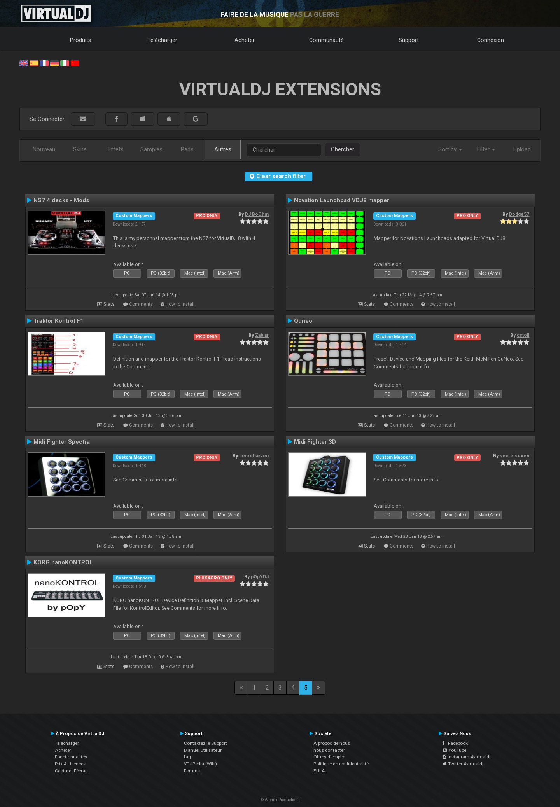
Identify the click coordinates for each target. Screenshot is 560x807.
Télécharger (162, 40)
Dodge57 (519, 214)
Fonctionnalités (71, 757)
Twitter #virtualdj (463, 764)
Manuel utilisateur (203, 750)
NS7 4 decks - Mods (61, 200)
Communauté (326, 40)
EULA (319, 771)
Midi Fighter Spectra (61, 441)
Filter (486, 149)
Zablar (262, 335)
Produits (80, 40)
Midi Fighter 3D (315, 441)
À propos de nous (331, 743)
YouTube (454, 750)
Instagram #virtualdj (466, 757)
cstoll (523, 335)
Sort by (450, 149)
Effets (116, 149)
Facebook (455, 743)
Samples (151, 149)
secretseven (254, 456)
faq (187, 757)
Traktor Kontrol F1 (58, 320)
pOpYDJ (260, 576)
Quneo (303, 320)
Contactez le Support (205, 743)
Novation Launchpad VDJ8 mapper (341, 200)
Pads (187, 149)
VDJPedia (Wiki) (200, 764)
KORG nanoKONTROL (63, 562)
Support (409, 40)
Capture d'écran (71, 771)
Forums (192, 771)
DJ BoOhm (257, 214)
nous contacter (329, 750)
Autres (222, 149)
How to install (180, 304)
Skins (80, 149)
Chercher (342, 149)
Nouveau (44, 149)
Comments (141, 304)
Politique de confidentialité (341, 764)
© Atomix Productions (280, 799)
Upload (522, 149)
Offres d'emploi (329, 757)
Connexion (490, 40)
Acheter (244, 40)
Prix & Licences (70, 764)
